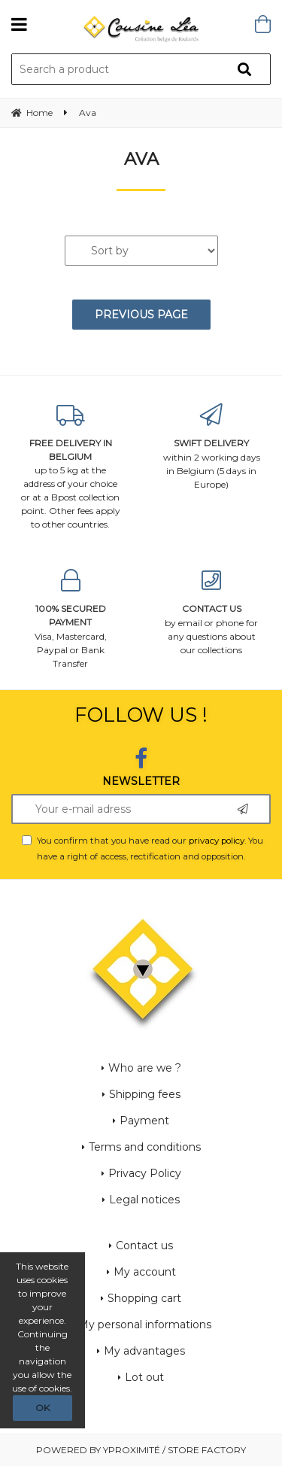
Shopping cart (144, 1298)
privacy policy (216, 840)
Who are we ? (144, 1068)
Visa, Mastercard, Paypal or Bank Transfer (71, 619)
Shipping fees (144, 1094)
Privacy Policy (144, 1173)
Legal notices (144, 1199)
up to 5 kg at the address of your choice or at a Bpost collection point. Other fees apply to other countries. (71, 467)
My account (145, 1272)
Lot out (144, 1377)
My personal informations (144, 1324)
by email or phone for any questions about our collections (212, 612)
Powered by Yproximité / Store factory (141, 1449)
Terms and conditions (145, 1147)
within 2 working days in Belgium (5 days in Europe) (212, 446)
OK (42, 1407)
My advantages (144, 1351)
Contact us (144, 1245)
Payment (144, 1120)
